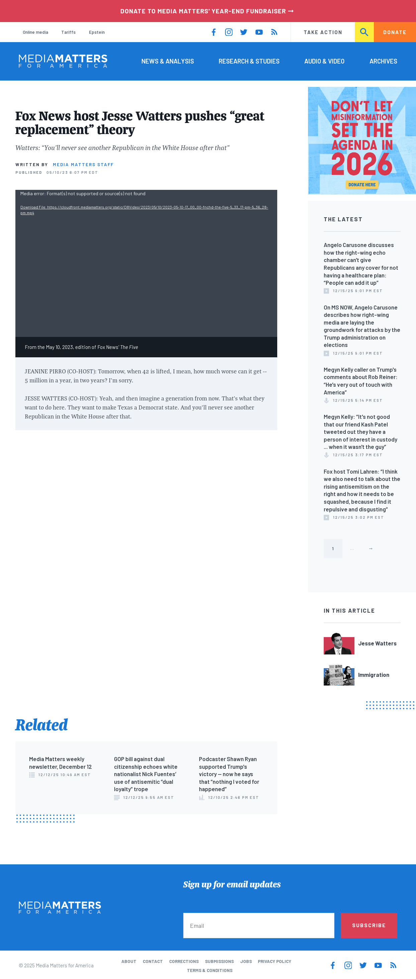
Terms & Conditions (209, 970)
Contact (153, 961)
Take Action (323, 32)
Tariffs (68, 32)
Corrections (184, 961)
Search (364, 32)
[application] (146, 263)
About (128, 961)
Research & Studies (249, 61)
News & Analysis (167, 61)
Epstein (97, 32)
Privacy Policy (274, 961)
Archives (383, 61)
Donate (395, 32)
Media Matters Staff (83, 164)
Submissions (219, 961)
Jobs (246, 961)
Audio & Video (324, 61)
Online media (35, 32)
